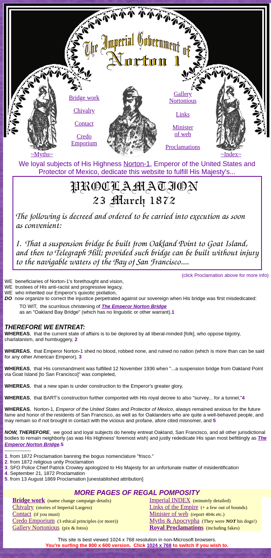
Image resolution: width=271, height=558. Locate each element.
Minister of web (183, 130)
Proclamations (182, 147)
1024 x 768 (159, 545)
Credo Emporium (84, 139)
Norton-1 (136, 164)
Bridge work (84, 97)
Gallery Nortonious (183, 97)
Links (182, 114)
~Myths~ (42, 151)
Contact (84, 123)
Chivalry (84, 110)
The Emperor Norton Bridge (134, 306)
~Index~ (231, 151)
